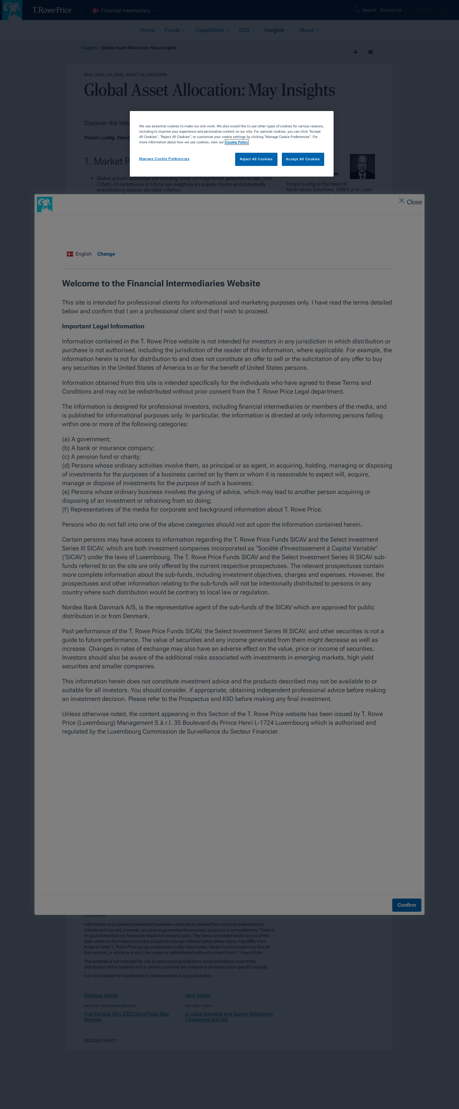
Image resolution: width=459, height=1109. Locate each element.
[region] (232, 144)
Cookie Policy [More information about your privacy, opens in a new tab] (236, 142)
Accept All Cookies (303, 159)
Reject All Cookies (256, 159)
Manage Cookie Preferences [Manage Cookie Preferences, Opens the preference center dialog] (164, 159)
